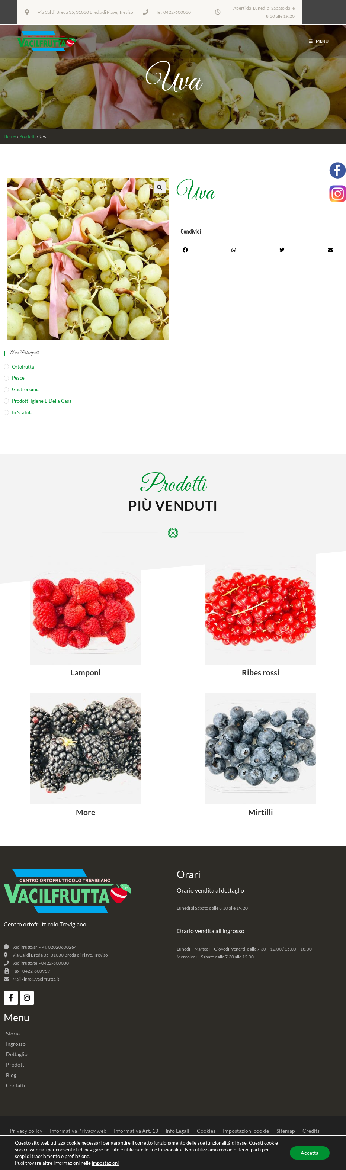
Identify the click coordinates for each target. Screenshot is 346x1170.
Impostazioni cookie (246, 1131)
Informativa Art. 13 (136, 1131)
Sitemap (285, 1131)
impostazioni (105, 1163)
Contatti (15, 1085)
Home (10, 136)
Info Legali (177, 1131)
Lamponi (85, 672)
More (85, 812)
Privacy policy (26, 1131)
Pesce (18, 378)
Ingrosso (16, 1044)
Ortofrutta (23, 367)
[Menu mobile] (319, 41)
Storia (13, 1033)
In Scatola (22, 412)
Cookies (206, 1131)
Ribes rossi (260, 672)
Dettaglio (17, 1054)
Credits (311, 1131)
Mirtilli (260, 812)
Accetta (309, 1153)
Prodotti (27, 136)
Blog (11, 1075)
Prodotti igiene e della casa (42, 401)
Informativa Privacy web (78, 1131)
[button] (160, 187)
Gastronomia (26, 389)
